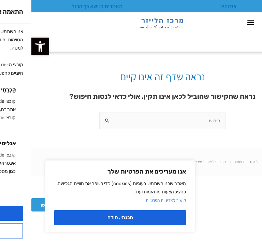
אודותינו (196, 6)
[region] (89, 196)
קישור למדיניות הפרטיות (133, 200)
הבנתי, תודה (89, 217)
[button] (9, 46)
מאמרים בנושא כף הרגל (65, 6)
